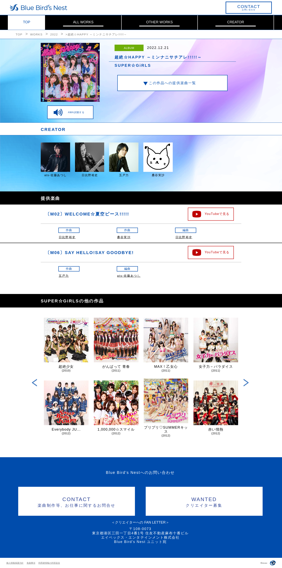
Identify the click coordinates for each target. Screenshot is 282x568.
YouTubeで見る (217, 213)
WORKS (36, 34)
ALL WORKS (83, 22)
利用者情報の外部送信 (49, 563)
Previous (34, 382)
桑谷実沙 (124, 237)
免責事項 (31, 563)
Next (246, 382)
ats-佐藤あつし (129, 275)
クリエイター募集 (204, 502)
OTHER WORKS (159, 22)
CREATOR (235, 22)
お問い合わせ (248, 7)
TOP (26, 22)
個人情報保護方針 (15, 563)
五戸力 (64, 275)
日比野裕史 (67, 237)
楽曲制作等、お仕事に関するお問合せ (76, 502)
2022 (54, 34)
